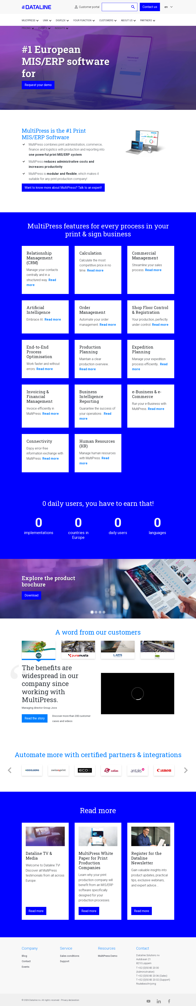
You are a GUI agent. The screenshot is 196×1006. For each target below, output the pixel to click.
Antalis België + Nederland (137, 770)
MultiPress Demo (107, 955)
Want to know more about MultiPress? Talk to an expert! (63, 187)
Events (25, 966)
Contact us (150, 7)
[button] (10, 770)
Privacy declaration (70, 1000)
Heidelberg (32, 770)
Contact (26, 961)
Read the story (35, 718)
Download (31, 595)
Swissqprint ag (58, 770)
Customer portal (89, 7)
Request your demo (38, 85)
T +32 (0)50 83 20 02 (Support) (153, 979)
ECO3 (85, 770)
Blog (24, 955)
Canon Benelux (164, 770)
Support (64, 961)
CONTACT (142, 948)
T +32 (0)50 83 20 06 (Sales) (151, 975)
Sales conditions (69, 955)
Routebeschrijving (146, 983)
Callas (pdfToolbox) (111, 770)
